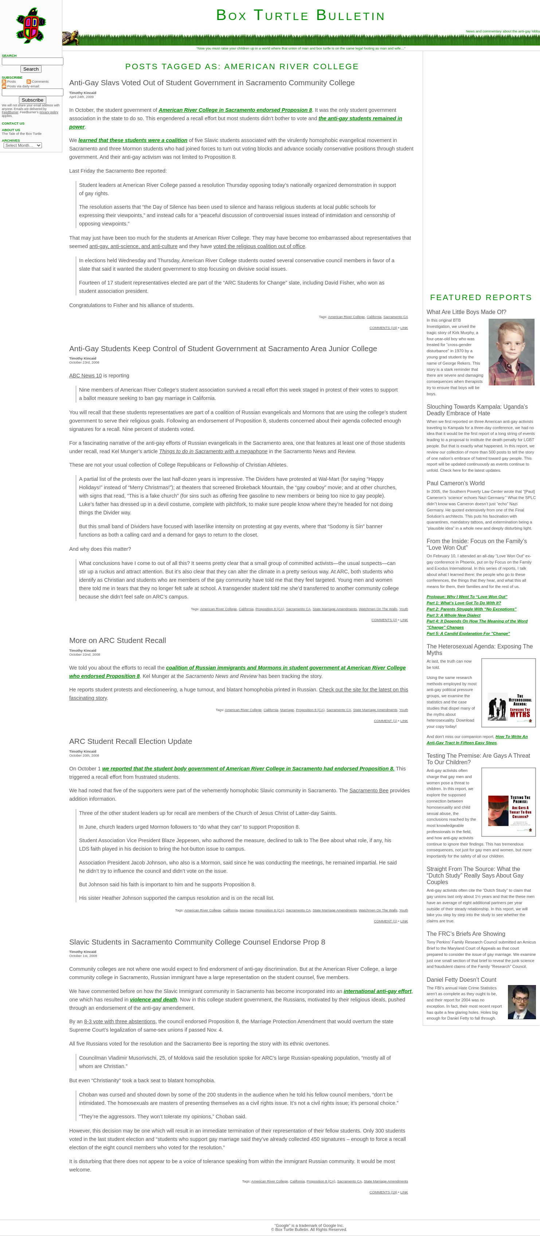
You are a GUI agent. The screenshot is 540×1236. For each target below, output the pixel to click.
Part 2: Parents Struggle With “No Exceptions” (472, 609)
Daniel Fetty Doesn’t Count (461, 980)
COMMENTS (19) (383, 328)
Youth (403, 609)
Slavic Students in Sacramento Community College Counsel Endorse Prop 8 (197, 942)
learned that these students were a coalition (132, 140)
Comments (38, 81)
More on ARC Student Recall (117, 640)
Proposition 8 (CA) (269, 609)
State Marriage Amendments (335, 609)
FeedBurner (10, 112)
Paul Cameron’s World (456, 483)
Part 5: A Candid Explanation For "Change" (468, 633)
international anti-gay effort (377, 991)
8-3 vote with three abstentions (120, 1021)
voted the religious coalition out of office (259, 246)
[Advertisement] (481, 171)
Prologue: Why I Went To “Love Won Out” (467, 597)
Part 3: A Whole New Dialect (454, 615)
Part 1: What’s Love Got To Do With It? (464, 603)
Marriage (287, 710)
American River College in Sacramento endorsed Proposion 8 (235, 110)
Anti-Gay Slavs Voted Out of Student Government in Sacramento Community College (212, 82)
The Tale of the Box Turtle (22, 134)
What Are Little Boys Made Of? (466, 312)
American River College (346, 317)
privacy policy (48, 112)
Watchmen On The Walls (378, 609)
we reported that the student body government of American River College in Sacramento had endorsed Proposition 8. (248, 769)
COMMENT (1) (385, 721)
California (374, 317)
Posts (9, 81)
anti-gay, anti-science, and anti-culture (133, 246)
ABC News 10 (85, 375)
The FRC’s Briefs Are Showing (466, 934)
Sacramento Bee (368, 790)
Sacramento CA (395, 317)
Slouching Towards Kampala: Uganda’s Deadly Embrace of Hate (477, 410)
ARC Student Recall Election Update (130, 741)
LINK (404, 328)
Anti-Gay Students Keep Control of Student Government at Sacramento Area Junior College (223, 348)
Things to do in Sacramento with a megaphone (213, 451)
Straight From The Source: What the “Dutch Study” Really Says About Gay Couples (475, 875)
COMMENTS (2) (384, 620)
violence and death (153, 999)
